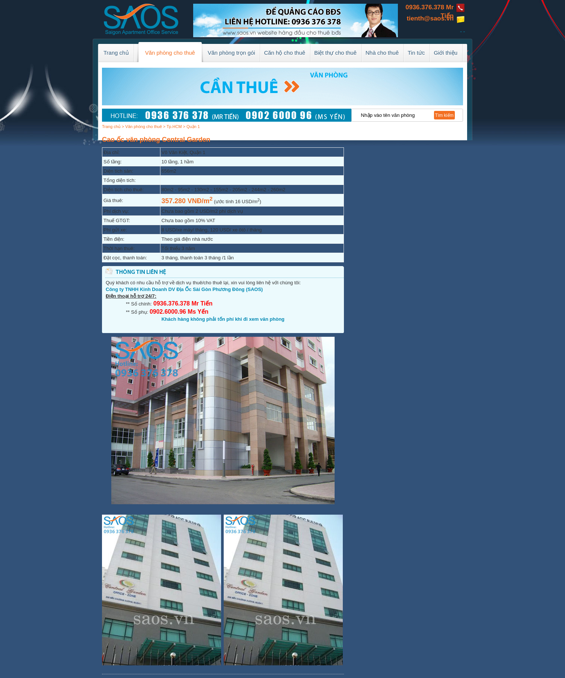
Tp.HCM (174, 126)
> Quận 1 (191, 126)
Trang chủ (111, 126)
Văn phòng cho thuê (143, 126)
